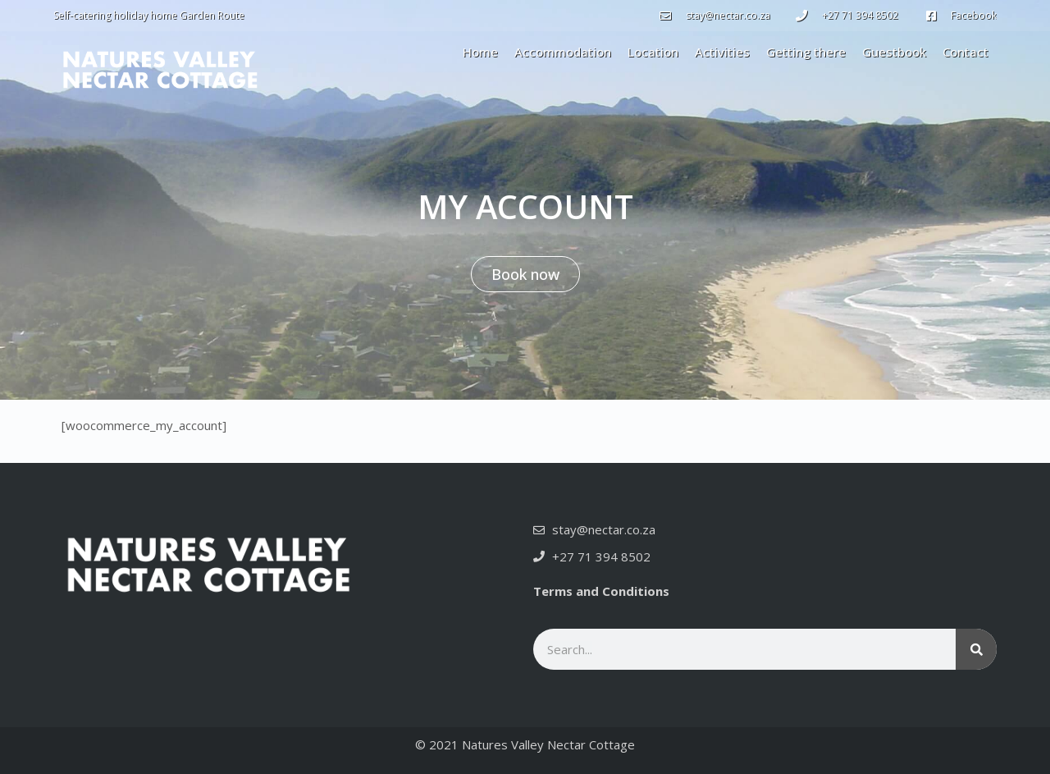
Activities (722, 52)
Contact (965, 52)
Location (653, 52)
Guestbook (894, 52)
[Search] (976, 649)
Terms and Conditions (601, 591)
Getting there (806, 52)
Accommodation (562, 52)
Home (480, 52)
